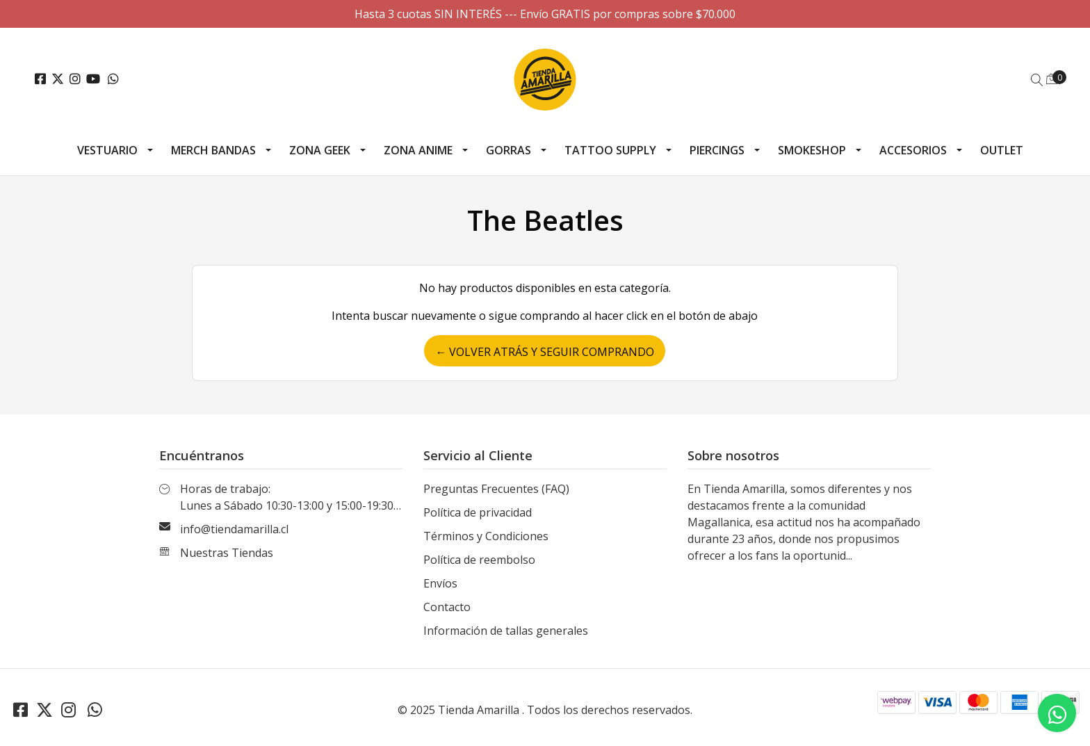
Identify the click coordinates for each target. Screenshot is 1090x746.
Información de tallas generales (505, 630)
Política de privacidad (477, 512)
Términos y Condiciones (485, 536)
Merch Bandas (213, 150)
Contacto (447, 607)
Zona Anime (418, 150)
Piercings (717, 150)
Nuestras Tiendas (226, 552)
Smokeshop (812, 150)
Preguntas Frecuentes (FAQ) (496, 488)
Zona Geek (319, 150)
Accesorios (913, 150)
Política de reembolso (479, 559)
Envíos (440, 583)
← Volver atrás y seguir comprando (544, 351)
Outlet (1001, 150)
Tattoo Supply (610, 150)
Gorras (508, 150)
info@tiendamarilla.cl (234, 529)
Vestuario (107, 150)
